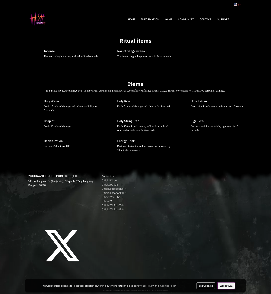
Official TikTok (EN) (113, 209)
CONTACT (205, 19)
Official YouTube (111, 197)
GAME (168, 19)
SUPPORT (223, 19)
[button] (237, 19)
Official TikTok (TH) (113, 205)
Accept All (226, 285)
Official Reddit (110, 184)
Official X (107, 201)
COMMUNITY (186, 19)
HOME (131, 19)
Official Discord (110, 180)
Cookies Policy (168, 285)
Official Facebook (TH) (114, 188)
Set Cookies (206, 285)
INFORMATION (150, 19)
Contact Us (108, 176)
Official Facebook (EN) (114, 193)
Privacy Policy (146, 285)
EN (237, 4)
